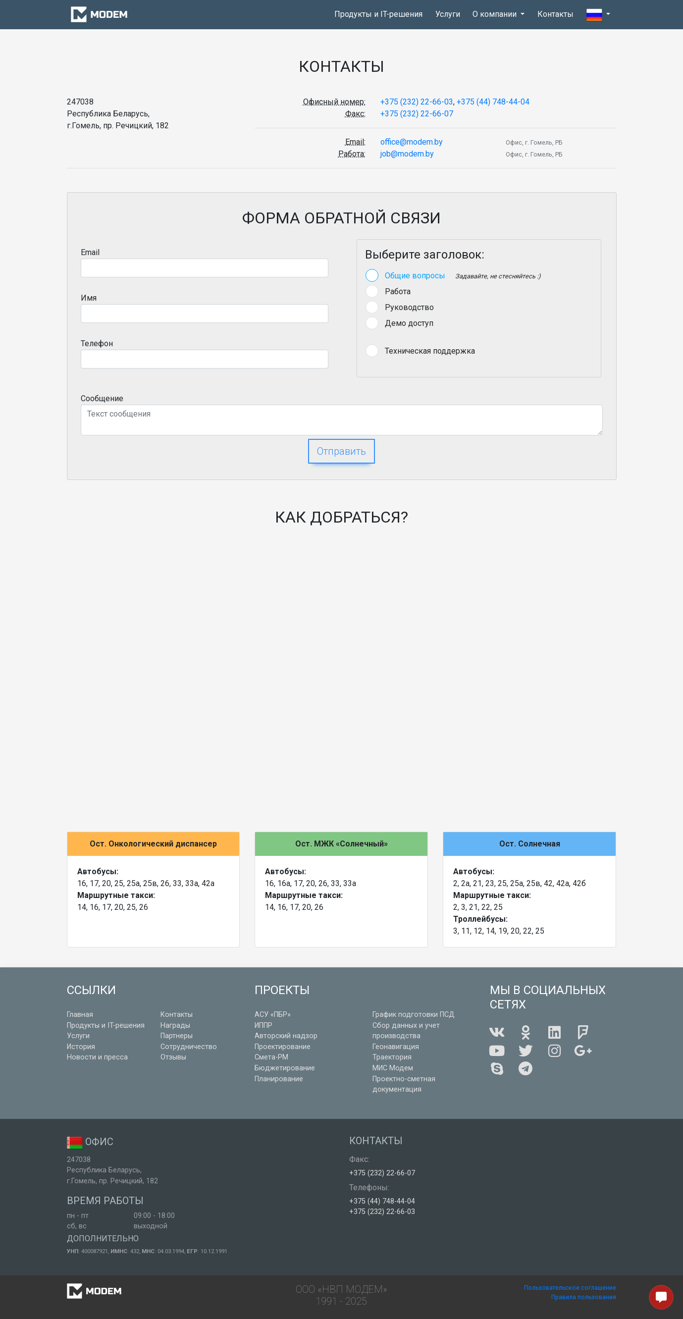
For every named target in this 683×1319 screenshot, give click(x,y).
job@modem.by (407, 153)
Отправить (341, 451)
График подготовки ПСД (413, 1014)
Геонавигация (395, 1047)
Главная (80, 1014)
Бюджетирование (285, 1068)
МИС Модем (392, 1068)
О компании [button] (496, 14)
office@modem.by (411, 142)
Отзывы (173, 1057)
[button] (598, 14)
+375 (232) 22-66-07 (416, 113)
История (81, 1047)
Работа (398, 291)
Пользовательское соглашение (570, 1287)
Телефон (97, 343)
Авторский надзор (286, 1036)
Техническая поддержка (430, 351)
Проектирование (283, 1047)
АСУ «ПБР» (273, 1014)
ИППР (263, 1025)
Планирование (279, 1079)
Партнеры (176, 1036)
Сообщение (102, 398)
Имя (89, 298)
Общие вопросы (415, 275)
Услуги (447, 14)
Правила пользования (583, 1297)
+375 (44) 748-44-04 (493, 101)
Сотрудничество (188, 1047)
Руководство (409, 307)
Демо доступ (409, 323)
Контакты (555, 14)
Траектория (392, 1057)
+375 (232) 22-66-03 (416, 101)
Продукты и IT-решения (378, 14)
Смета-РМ (271, 1057)
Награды (175, 1025)
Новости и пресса (97, 1057)
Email (90, 252)
